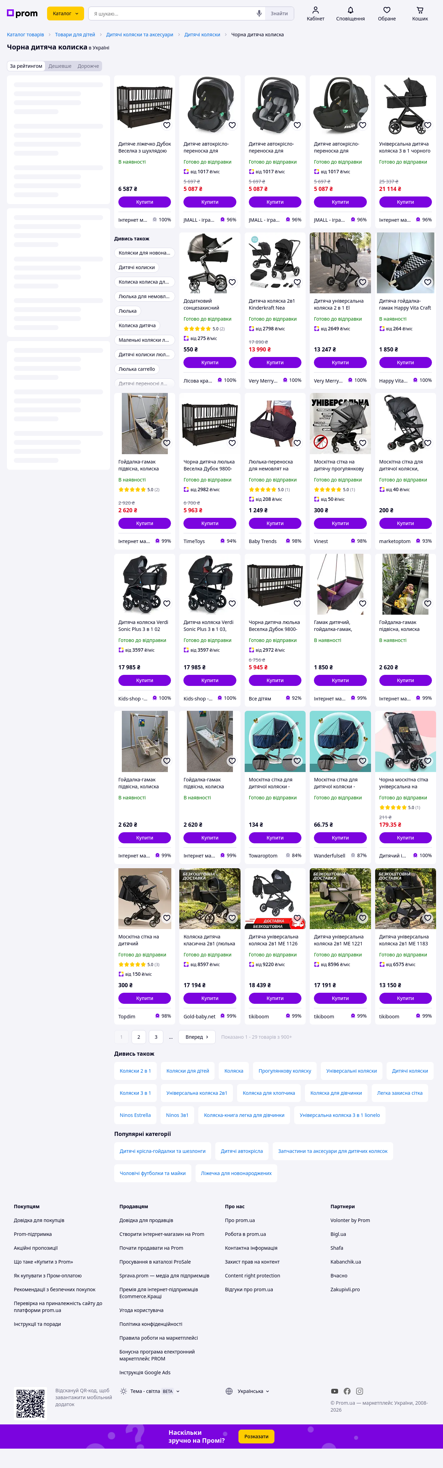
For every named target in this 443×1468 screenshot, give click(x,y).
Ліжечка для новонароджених (236, 1192)
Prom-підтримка (33, 1253)
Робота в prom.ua (245, 1253)
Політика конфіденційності (150, 1343)
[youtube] (335, 1410)
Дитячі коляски (202, 34)
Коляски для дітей (187, 1090)
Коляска (233, 1090)
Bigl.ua (338, 1253)
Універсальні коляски (351, 1090)
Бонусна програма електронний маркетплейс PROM (157, 1374)
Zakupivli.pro (345, 1308)
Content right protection (252, 1295)
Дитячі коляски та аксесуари (139, 34)
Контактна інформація (251, 1267)
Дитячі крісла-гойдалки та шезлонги (163, 1170)
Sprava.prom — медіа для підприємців (164, 1295)
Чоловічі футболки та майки (153, 1192)
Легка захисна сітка (400, 1112)
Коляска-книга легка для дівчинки (244, 1134)
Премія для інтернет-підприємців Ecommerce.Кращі (158, 1312)
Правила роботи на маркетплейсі (158, 1357)
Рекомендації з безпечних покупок (55, 1308)
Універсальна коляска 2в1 (197, 1112)
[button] (144, 202)
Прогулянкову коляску (285, 1090)
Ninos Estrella (135, 1134)
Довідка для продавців (146, 1239)
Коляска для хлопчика (269, 1112)
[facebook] (347, 1410)
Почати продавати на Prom (151, 1267)
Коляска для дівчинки (336, 1112)
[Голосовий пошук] (259, 13)
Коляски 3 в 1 (135, 1112)
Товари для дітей (75, 34)
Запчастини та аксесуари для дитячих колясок (333, 1170)
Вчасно (339, 1295)
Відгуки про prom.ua (249, 1308)
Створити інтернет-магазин (151, 1253)
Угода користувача (141, 1329)
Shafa (337, 1267)
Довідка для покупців (39, 1239)
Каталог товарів (25, 34)
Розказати (256, 1455)
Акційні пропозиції (36, 1267)
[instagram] (359, 1410)
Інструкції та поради (37, 1343)
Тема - (145, 1410)
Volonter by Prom (350, 1239)
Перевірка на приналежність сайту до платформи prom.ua (58, 1326)
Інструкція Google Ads (145, 1391)
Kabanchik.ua (346, 1281)
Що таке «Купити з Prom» (43, 1281)
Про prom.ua (240, 1239)
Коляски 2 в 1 (135, 1090)
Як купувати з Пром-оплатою (48, 1295)
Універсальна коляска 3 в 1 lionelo (340, 1134)
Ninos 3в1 (177, 1134)
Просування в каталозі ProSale (155, 1281)
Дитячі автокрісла (242, 1170)
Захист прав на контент (252, 1281)
